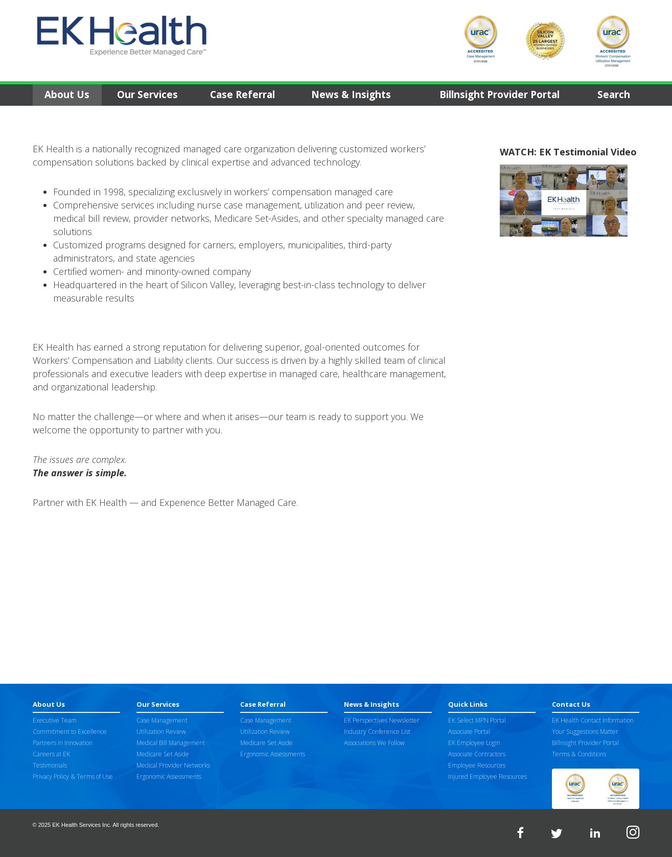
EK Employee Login (474, 742)
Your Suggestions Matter (585, 731)
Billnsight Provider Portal (499, 94)
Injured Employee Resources (487, 776)
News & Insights (351, 94)
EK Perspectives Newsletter (382, 720)
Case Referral (242, 94)
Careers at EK (51, 754)
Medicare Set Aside (162, 754)
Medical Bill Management (170, 742)
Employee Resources (476, 765)
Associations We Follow (374, 742)
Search (613, 94)
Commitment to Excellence (70, 731)
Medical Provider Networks (173, 765)
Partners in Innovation (62, 742)
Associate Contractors (476, 754)
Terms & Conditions (579, 754)
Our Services (147, 94)
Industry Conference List (377, 731)
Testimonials (50, 765)
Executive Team (55, 720)
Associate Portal (469, 731)
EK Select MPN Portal (477, 720)
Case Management (162, 720)
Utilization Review (161, 731)
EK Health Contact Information (593, 720)
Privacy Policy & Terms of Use (73, 776)
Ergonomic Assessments (168, 776)
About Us (66, 94)
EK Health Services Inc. (81, 825)
